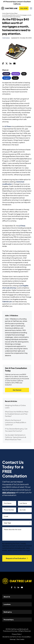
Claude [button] (15, 78)
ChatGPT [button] (6, 74)
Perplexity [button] (16, 74)
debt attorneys (8, 492)
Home (3, 13)
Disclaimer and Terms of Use (12, 637)
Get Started (17, 390)
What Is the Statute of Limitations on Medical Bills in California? (15, 422)
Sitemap (12, 639)
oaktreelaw (6, 38)
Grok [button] (23, 74)
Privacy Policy (16, 634)
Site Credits (20, 639)
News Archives (10, 13)
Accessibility (26, 637)
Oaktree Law (7, 301)
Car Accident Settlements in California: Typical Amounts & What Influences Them (15, 437)
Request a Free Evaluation (17, 558)
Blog (16, 13)
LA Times (7, 126)
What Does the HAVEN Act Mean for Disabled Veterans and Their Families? (16, 414)
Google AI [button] (7, 78)
